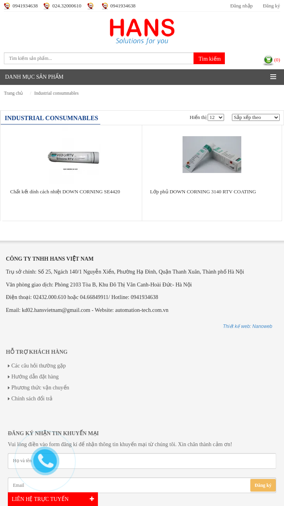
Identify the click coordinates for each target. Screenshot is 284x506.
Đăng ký (271, 6)
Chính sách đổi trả (31, 399)
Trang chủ (13, 93)
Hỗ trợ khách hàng (36, 352)
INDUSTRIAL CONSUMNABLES (56, 93)
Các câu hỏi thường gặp (38, 366)
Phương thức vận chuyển (40, 388)
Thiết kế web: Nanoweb (247, 326)
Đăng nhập (241, 6)
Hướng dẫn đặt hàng (35, 377)
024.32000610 (66, 6)
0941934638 (25, 6)
